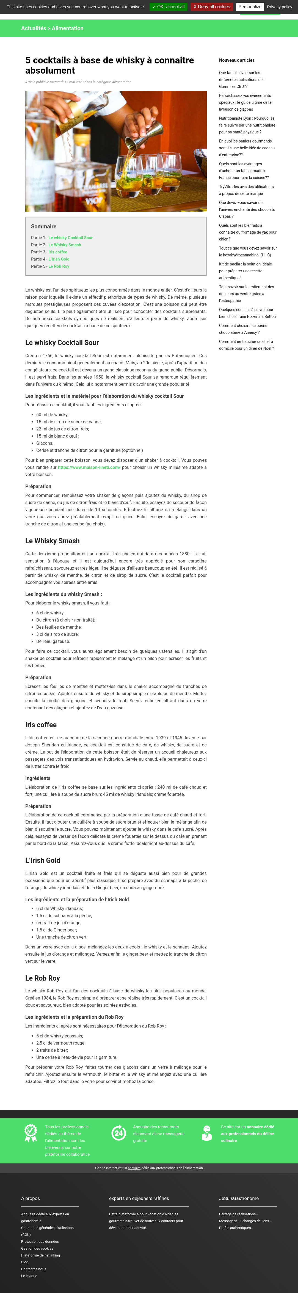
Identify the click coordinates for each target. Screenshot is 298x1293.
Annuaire (28, 1214)
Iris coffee (57, 252)
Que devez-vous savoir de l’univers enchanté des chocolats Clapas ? (247, 209)
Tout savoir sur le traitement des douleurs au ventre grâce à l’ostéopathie (246, 294)
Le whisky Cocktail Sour (70, 237)
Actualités (33, 28)
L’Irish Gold (58, 259)
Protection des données (40, 1241)
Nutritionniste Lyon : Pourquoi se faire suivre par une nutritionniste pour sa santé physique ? (247, 125)
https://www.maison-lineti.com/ (89, 467)
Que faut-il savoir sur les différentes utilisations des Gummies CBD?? (241, 80)
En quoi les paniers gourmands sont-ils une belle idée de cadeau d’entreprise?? (247, 148)
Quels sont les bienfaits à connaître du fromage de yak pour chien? (248, 232)
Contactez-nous (33, 1269)
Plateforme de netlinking (40, 1255)
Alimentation (67, 28)
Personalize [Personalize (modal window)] (250, 6)
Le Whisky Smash (64, 244)
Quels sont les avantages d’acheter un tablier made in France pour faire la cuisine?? (244, 171)
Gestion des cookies (37, 1248)
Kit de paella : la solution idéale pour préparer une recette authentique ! (245, 271)
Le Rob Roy (58, 266)
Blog (24, 1262)
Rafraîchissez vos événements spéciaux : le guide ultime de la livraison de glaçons (245, 102)
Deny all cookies (211, 6)
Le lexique (29, 1276)
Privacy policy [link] (280, 6)
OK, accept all (168, 6)
